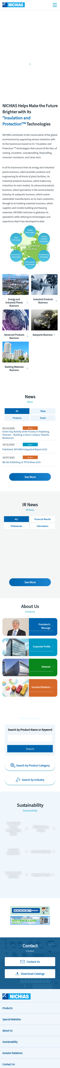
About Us (7, 1030)
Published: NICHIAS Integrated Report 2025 (24, 449)
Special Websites (11, 1019)
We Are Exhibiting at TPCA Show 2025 (21, 462)
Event (30, 428)
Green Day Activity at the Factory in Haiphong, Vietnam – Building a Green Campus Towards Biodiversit (26, 434)
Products (7, 1008)
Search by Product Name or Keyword (30, 730)
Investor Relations (12, 1053)
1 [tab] (30, 64)
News (30, 444)
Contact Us (8, 1064)
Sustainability (10, 1041)
